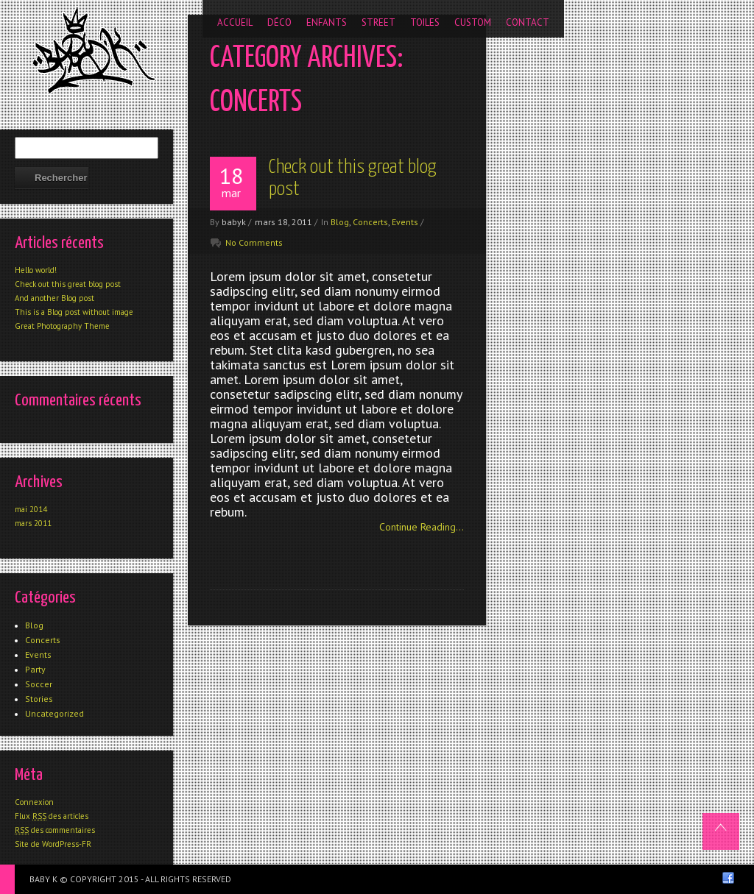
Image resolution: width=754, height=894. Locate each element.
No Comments (254, 242)
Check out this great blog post (68, 284)
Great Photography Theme (62, 326)
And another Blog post (54, 298)
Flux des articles (51, 816)
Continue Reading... (421, 526)
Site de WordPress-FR (53, 844)
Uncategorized (54, 713)
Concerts (370, 221)
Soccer (38, 683)
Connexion (34, 802)
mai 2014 (31, 509)
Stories (39, 698)
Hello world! (36, 270)
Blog (340, 221)
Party (35, 669)
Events (405, 221)
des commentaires (55, 830)
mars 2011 (33, 523)
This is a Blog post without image (74, 312)
